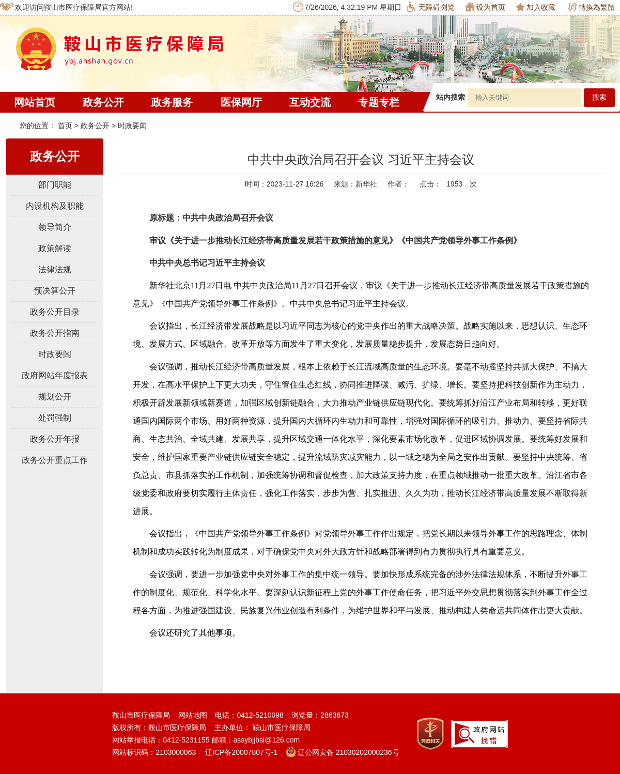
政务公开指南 (55, 333)
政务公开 (103, 102)
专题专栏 (378, 102)
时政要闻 (132, 125)
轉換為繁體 (591, 7)
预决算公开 (54, 290)
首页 (65, 125)
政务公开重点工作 (55, 460)
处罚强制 (54, 417)
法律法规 (54, 269)
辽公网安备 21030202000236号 (342, 752)
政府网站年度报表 (55, 375)
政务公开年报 (55, 439)
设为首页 (485, 6)
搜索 (599, 97)
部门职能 (54, 184)
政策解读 (54, 248)
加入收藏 (535, 7)
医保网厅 (241, 102)
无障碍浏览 (431, 7)
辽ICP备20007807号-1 (241, 752)
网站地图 (192, 715)
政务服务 (172, 102)
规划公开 (54, 396)
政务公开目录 (55, 311)
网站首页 (34, 102)
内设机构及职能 (55, 206)
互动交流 (310, 102)
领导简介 (54, 227)
